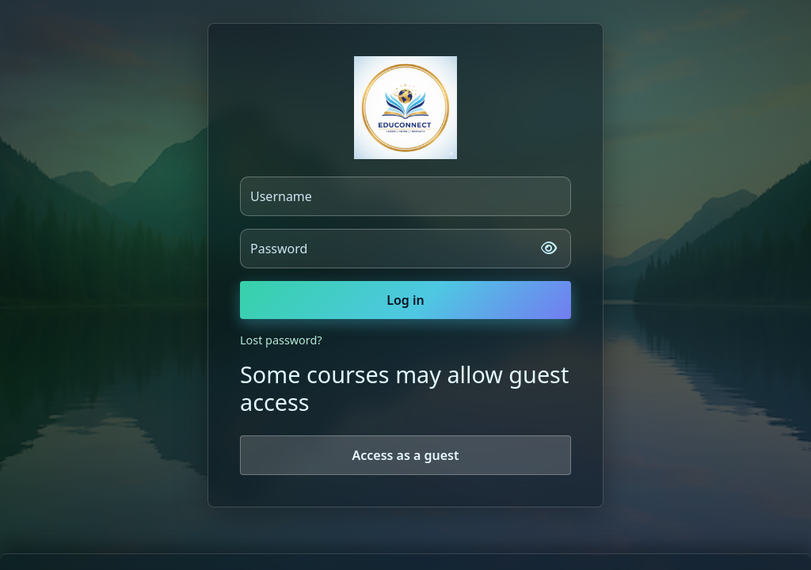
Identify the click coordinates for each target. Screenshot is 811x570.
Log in (405, 300)
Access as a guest (405, 455)
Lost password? (281, 340)
